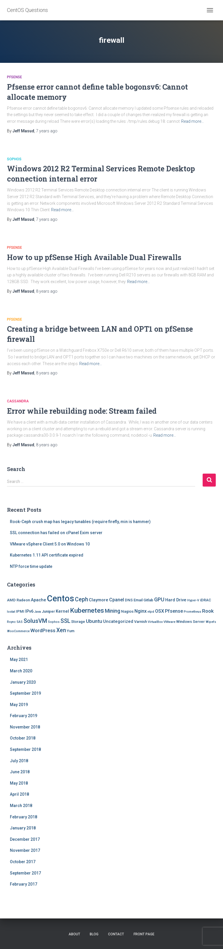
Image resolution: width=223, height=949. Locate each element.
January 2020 (23, 682)
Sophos (14, 159)
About (74, 934)
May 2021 (19, 659)
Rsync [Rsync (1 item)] (11, 622)
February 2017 (23, 884)
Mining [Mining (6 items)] (112, 611)
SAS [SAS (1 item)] (20, 622)
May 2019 (19, 704)
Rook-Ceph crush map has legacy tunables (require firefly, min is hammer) (80, 521)
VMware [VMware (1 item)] (169, 622)
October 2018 (22, 738)
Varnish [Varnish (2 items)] (140, 621)
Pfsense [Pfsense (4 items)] (174, 611)
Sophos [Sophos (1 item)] (54, 622)
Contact (116, 934)
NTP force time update (31, 566)
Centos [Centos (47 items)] (60, 598)
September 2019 (25, 693)
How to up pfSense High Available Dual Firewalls (94, 257)
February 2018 (23, 817)
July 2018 (19, 760)
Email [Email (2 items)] (138, 600)
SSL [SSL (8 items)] (65, 621)
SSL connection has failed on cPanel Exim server (56, 532)
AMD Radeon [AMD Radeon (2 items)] (18, 600)
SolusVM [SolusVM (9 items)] (35, 620)
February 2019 (23, 715)
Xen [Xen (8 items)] (61, 630)
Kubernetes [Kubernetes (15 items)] (87, 610)
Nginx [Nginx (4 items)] (140, 611)
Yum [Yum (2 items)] (70, 631)
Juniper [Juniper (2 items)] (48, 611)
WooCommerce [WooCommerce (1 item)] (18, 631)
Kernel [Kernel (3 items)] (62, 611)
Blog (94, 934)
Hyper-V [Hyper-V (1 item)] (193, 600)
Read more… (192, 121)
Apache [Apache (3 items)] (38, 600)
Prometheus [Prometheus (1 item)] (192, 612)
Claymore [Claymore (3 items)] (98, 600)
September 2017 (25, 873)
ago (46, 131)
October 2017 (22, 861)
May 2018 (19, 783)
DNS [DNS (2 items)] (129, 600)
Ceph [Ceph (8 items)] (81, 599)
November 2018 (25, 727)
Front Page (144, 934)
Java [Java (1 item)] (37, 612)
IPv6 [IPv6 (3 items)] (29, 611)
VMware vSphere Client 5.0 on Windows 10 (50, 544)
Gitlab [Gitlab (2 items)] (148, 600)
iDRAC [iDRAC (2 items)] (205, 600)
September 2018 (25, 749)
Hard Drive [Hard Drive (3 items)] (175, 600)
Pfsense (14, 77)
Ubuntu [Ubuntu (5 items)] (94, 621)
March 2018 (21, 805)
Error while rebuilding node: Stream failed (82, 411)
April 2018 (19, 794)
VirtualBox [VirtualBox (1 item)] (155, 622)
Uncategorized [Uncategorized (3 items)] (118, 621)
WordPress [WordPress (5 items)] (42, 630)
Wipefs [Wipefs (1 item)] (211, 622)
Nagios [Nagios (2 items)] (127, 611)
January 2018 (23, 828)
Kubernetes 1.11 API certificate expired (46, 555)
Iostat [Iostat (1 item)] (11, 612)
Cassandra (18, 401)
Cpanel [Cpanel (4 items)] (116, 600)
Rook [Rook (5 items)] (208, 611)
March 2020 (21, 671)
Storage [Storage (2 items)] (78, 621)
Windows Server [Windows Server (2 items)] (190, 621)
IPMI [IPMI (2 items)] (20, 611)
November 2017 (25, 850)
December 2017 (25, 839)
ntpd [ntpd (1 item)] (151, 612)
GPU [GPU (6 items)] (159, 599)
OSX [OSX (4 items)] (159, 611)
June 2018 (20, 771)
